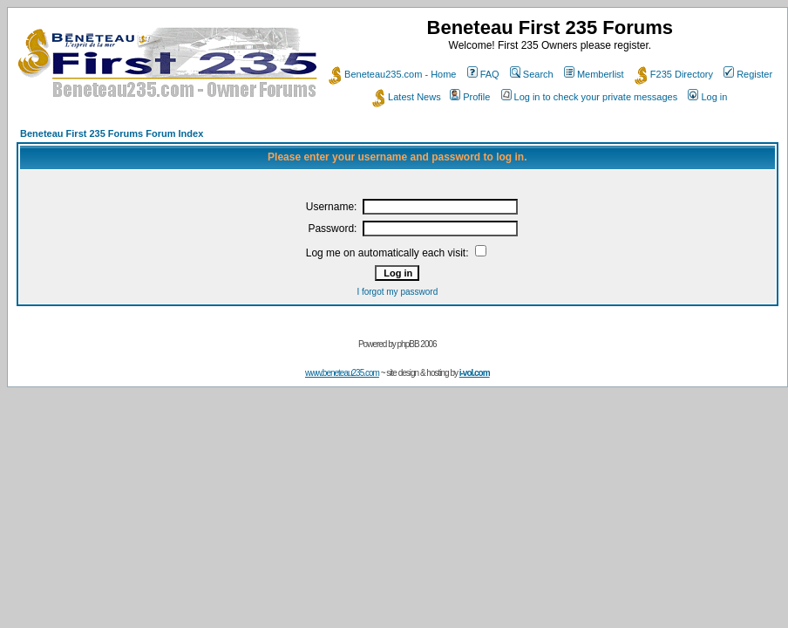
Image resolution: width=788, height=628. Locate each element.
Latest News (406, 97)
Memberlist (594, 74)
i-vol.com (474, 373)
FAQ (483, 74)
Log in (707, 97)
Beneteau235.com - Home (392, 74)
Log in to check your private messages (589, 97)
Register (747, 74)
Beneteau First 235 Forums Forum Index (111, 133)
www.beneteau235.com (342, 373)
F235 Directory (674, 74)
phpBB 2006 (417, 344)
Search (532, 74)
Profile (470, 97)
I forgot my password (397, 292)
